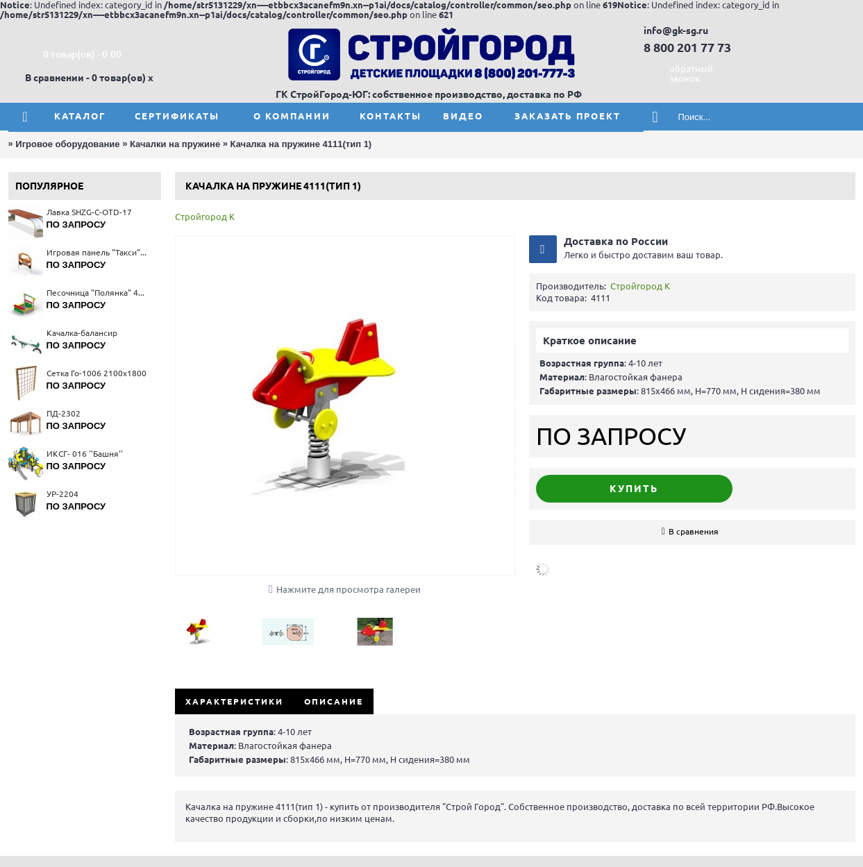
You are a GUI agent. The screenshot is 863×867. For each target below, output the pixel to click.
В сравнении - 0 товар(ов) (85, 77)
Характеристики (234, 701)
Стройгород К (205, 216)
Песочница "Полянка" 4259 (97, 292)
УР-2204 (62, 493)
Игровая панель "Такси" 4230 (97, 252)
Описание (333, 701)
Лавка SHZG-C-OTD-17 (89, 212)
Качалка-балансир (82, 332)
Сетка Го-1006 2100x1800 (96, 373)
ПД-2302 (64, 413)
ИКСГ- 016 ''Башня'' (85, 453)
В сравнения (694, 531)
